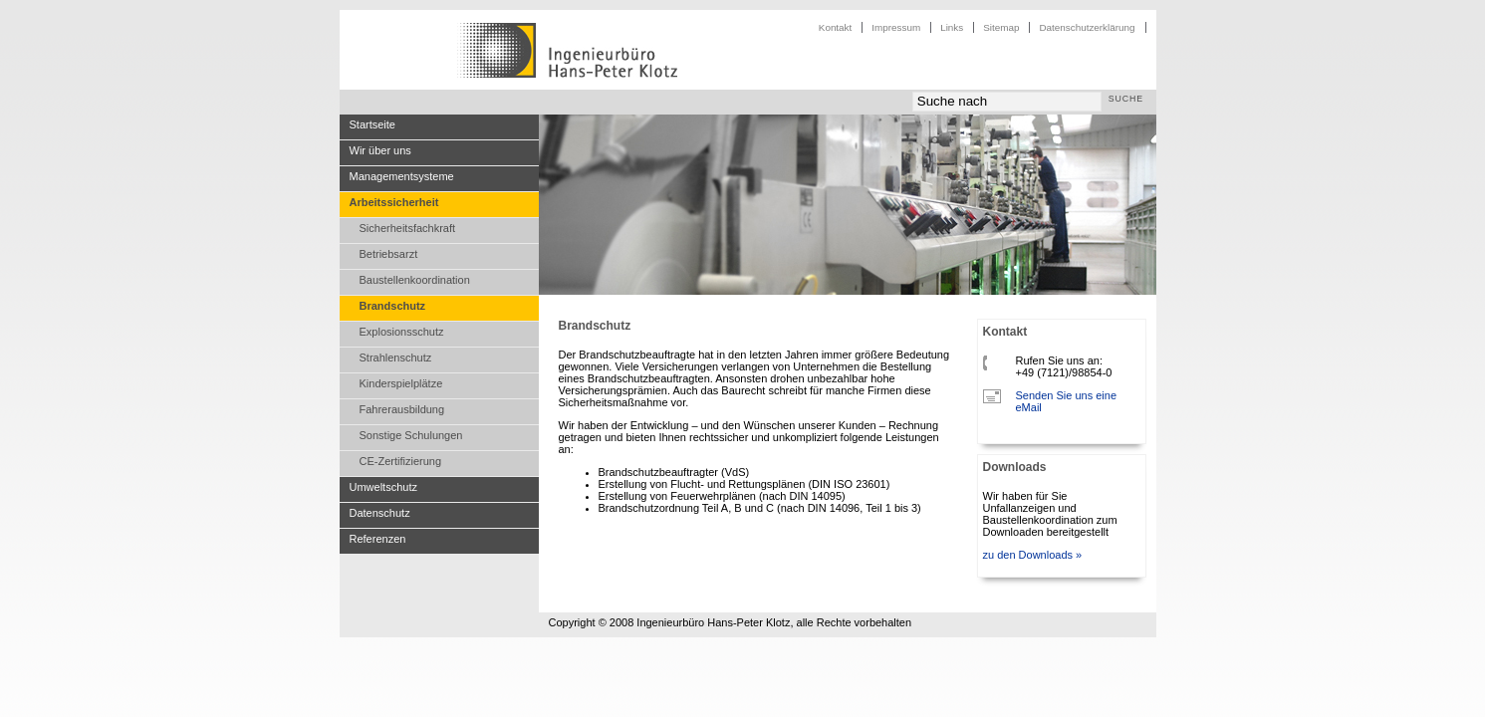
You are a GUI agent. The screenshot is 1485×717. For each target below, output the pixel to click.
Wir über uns (380, 150)
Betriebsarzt (389, 254)
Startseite (372, 124)
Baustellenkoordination (415, 280)
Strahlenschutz (396, 357)
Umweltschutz (383, 487)
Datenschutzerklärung (1086, 27)
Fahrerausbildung (402, 409)
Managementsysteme (402, 176)
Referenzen (378, 539)
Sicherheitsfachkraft (408, 228)
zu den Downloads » (1033, 555)
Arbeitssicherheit (394, 202)
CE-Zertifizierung (401, 461)
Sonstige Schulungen (411, 435)
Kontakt (836, 27)
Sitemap (1001, 27)
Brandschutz (393, 306)
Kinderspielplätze (401, 383)
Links (951, 27)
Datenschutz (380, 513)
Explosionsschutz (402, 332)
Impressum (895, 27)
